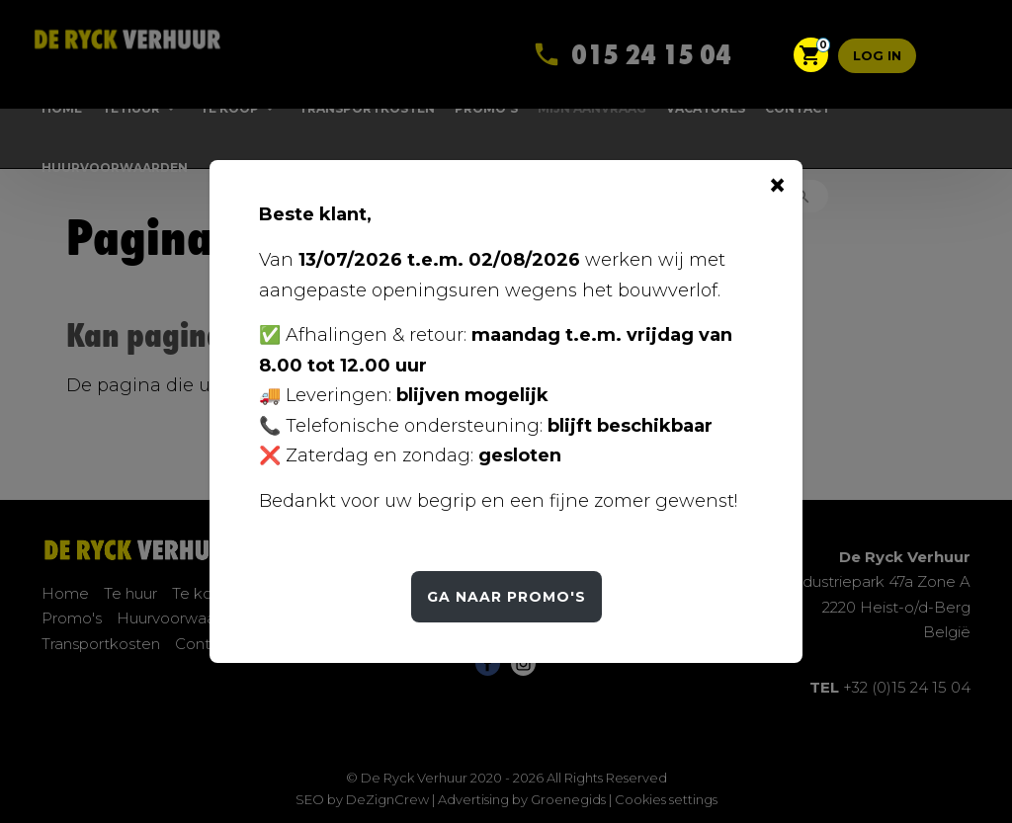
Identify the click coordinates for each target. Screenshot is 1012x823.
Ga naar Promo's (506, 597)
